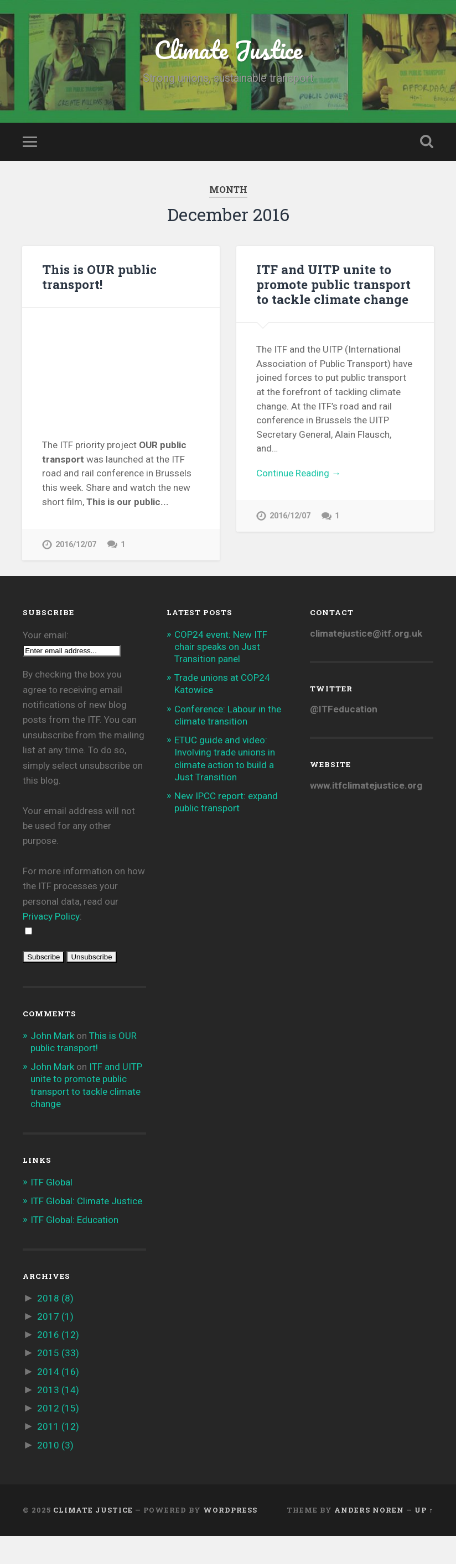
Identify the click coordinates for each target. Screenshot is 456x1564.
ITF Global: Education (74, 1248)
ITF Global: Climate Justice (86, 1229)
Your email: (46, 663)
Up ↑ (423, 1538)
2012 (58, 1436)
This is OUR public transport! (99, 276)
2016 (58, 1363)
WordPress (230, 1538)
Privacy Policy (51, 945)
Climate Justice (228, 49)
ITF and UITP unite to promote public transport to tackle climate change (333, 284)
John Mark (52, 1064)
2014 (58, 1399)
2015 (58, 1381)
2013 (58, 1418)
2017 (55, 1345)
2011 (58, 1455)
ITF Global (51, 1210)
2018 (55, 1326)
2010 (55, 1473)
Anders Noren (369, 1538)
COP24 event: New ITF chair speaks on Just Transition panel (220, 674)
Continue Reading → (298, 473)
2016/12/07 (75, 544)
